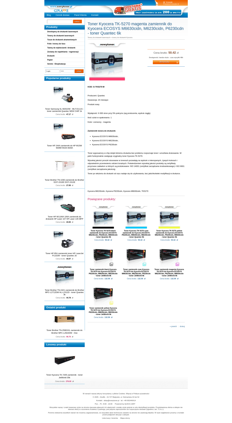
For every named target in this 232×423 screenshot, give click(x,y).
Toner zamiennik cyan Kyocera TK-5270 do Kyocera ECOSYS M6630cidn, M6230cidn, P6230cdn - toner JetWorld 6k (136, 272)
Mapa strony (125, 418)
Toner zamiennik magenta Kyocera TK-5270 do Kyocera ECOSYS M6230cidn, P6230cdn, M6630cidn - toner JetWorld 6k (169, 272)
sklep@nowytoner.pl (111, 400)
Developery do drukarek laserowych (62, 32)
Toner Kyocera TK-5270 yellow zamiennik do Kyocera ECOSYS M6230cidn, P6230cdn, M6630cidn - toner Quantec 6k (169, 234)
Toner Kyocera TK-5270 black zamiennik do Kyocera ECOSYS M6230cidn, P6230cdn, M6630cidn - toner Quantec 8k (103, 234)
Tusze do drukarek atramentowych (62, 40)
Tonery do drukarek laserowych (60, 36)
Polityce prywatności (141, 393)
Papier (50, 60)
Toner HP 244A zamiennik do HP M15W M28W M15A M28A (64, 146)
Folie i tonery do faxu (56, 44)
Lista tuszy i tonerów (110, 418)
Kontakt (94, 15)
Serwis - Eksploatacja (56, 64)
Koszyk (169, 2)
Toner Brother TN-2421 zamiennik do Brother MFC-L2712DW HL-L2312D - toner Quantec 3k (64, 292)
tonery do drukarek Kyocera (122, 37)
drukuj (182, 326)
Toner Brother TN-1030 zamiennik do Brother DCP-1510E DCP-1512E (64, 181)
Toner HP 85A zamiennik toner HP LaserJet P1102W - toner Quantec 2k (65, 254)
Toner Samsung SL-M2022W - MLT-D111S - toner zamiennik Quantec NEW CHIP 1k (64, 110)
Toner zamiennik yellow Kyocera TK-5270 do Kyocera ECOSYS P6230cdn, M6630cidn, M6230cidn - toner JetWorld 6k (103, 311)
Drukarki (51, 56)
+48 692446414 (130, 400)
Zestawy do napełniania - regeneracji (63, 52)
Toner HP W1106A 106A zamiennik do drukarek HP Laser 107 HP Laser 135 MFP (64, 218)
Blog (49, 15)
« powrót (173, 326)
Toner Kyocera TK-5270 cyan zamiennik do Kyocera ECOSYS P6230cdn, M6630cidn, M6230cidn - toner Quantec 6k (136, 234)
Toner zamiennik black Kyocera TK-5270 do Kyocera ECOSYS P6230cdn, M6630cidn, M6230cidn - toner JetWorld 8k (103, 272)
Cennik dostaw (62, 15)
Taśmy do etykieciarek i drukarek (61, 48)
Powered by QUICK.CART (125, 404)
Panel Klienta (80, 15)
